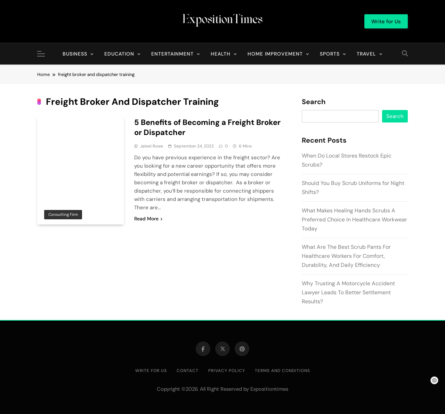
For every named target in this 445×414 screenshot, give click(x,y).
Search (313, 102)
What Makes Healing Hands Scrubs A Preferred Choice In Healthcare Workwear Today (354, 219)
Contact (188, 370)
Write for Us (151, 370)
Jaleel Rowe (151, 146)
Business (75, 54)
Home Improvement (275, 54)
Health (220, 54)
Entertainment (172, 54)
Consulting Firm (63, 214)
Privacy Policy (226, 370)
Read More (148, 219)
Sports (330, 54)
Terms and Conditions (282, 370)
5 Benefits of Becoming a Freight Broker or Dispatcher (207, 127)
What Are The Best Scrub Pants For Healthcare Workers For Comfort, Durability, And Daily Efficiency (346, 256)
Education (119, 54)
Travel (366, 54)
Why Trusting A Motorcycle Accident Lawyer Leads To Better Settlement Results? (348, 292)
